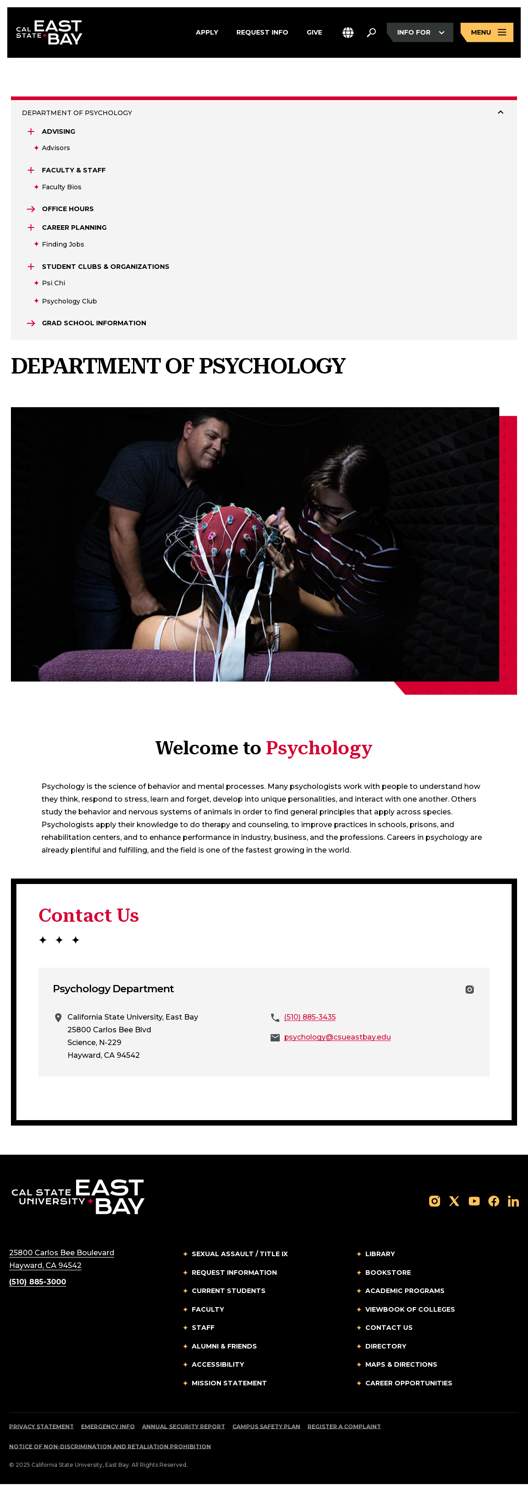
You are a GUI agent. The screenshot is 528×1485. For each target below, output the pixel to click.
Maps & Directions (401, 1365)
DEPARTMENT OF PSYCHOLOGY (77, 113)
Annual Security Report (183, 1427)
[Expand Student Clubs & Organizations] (31, 267)
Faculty (208, 1310)
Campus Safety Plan (266, 1427)
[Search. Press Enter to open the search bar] (371, 33)
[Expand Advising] (31, 131)
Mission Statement (229, 1383)
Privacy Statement (41, 1427)
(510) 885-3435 (311, 1018)
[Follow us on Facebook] (493, 1201)
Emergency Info (108, 1427)
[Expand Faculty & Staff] (31, 170)
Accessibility (218, 1365)
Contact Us (389, 1328)
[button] (348, 33)
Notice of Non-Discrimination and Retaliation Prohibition (110, 1447)
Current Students (229, 1292)
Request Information (234, 1273)
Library (380, 1255)
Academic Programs (405, 1292)
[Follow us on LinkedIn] (513, 1201)
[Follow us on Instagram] (434, 1201)
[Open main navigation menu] (487, 33)
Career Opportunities (408, 1383)
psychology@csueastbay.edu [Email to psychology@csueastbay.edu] (338, 1038)
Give (314, 33)
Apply (207, 33)
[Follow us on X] (454, 1201)
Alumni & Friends (224, 1347)
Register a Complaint (344, 1427)
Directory (385, 1347)
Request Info (262, 33)
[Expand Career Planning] (31, 228)
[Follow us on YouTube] (474, 1201)
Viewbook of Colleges (410, 1310)
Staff (203, 1328)
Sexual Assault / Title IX (240, 1255)
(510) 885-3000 (37, 1282)
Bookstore (388, 1273)
